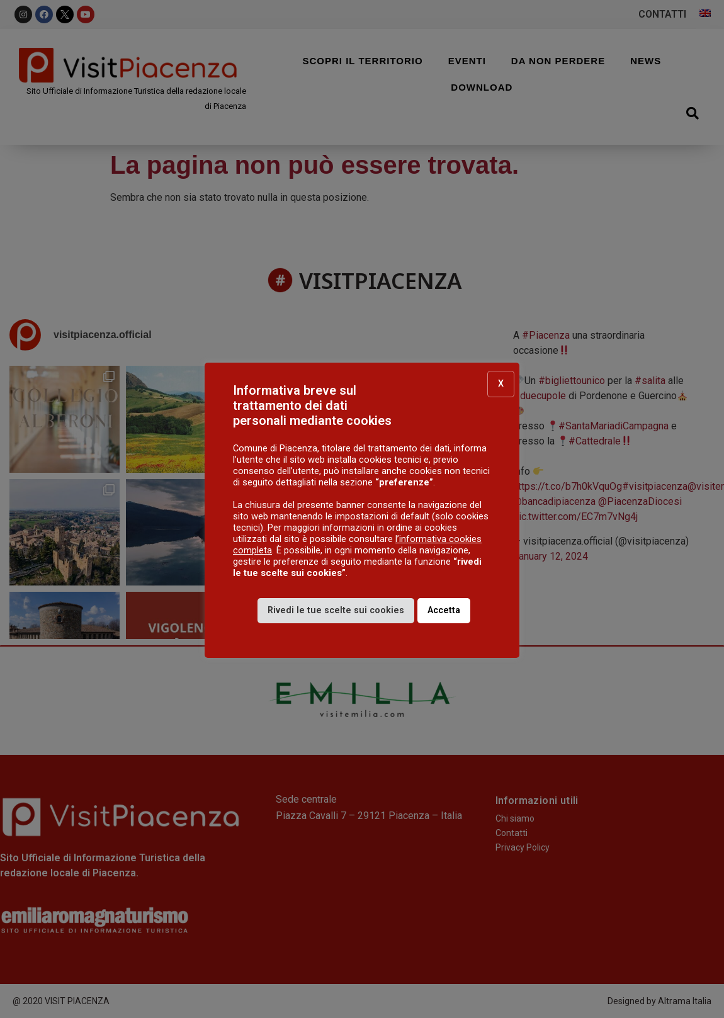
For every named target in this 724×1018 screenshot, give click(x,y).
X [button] (501, 383)
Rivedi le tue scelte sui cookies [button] (336, 610)
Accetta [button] (443, 610)
